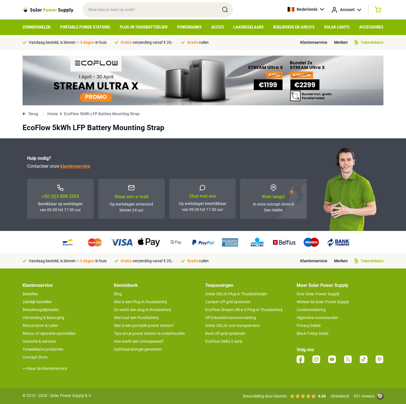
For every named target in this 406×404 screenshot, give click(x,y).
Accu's (217, 27)
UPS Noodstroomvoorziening (230, 317)
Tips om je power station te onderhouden (149, 333)
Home (52, 114)
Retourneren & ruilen (40, 325)
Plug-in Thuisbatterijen (143, 27)
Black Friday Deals (312, 333)
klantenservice (75, 166)
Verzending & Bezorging (43, 317)
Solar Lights (337, 27)
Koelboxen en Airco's (294, 27)
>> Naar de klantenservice (45, 368)
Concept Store (35, 357)
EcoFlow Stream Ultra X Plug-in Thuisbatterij (243, 309)
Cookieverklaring (311, 309)
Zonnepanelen (36, 27)
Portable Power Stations (85, 27)
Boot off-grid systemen (225, 333)
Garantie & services (39, 341)
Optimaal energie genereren (138, 349)
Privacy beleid (309, 325)
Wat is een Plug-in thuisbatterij (140, 302)
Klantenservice (313, 42)
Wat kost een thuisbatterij (136, 317)
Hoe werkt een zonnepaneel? (139, 341)
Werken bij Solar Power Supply (323, 302)
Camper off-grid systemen (228, 302)
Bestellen (30, 294)
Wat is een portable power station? (144, 325)
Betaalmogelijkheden (41, 309)
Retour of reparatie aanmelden (49, 333)
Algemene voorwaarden (317, 317)
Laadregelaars (248, 27)
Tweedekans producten (43, 349)
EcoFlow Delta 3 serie (223, 341)
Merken (341, 42)
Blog (118, 294)
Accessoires (371, 27)
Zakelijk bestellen (37, 302)
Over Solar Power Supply (318, 294)
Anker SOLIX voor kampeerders (232, 325)
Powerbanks (189, 27)
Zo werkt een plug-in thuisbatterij (142, 309)
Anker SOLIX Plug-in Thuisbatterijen (236, 294)
